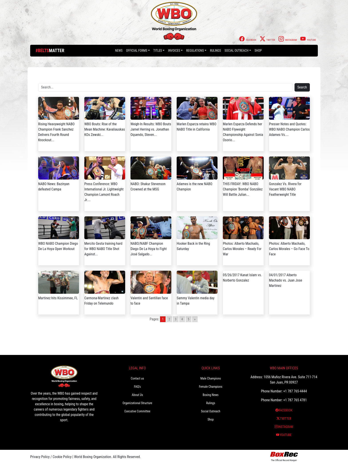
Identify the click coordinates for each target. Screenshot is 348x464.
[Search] (165, 87)
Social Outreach (237, 50)
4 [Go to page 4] (182, 319)
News (119, 50)
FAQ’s (137, 386)
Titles (157, 50)
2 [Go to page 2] (169, 319)
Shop (258, 50)
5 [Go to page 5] (188, 319)
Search (302, 87)
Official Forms (136, 50)
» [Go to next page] (195, 319)
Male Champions (210, 378)
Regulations (195, 50)
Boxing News (211, 395)
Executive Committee (137, 411)
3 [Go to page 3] (175, 319)
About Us (137, 395)
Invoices (174, 50)
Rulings (215, 50)
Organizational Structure (137, 403)
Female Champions (210, 386)
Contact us (137, 378)
